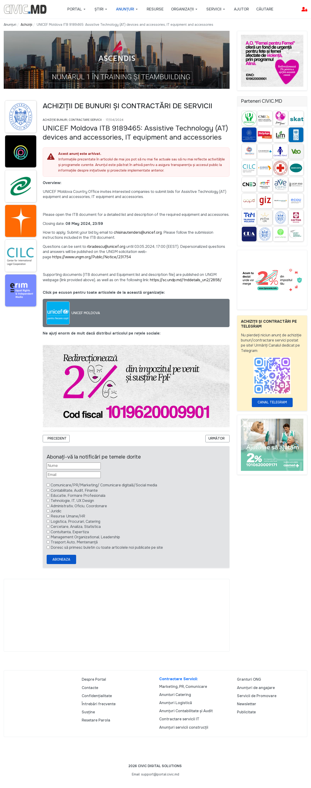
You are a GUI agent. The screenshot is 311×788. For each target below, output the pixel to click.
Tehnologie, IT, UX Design (72, 500)
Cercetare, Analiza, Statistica (76, 526)
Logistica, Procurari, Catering (75, 521)
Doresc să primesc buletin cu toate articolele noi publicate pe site (107, 547)
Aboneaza (61, 559)
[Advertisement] (117, 615)
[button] (77, 9)
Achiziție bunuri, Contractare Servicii (72, 120)
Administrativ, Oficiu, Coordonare (79, 506)
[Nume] (74, 466)
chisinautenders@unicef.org (138, 232)
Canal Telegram (272, 402)
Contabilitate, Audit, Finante (74, 490)
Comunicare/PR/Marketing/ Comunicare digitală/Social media (104, 485)
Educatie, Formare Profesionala (78, 495)
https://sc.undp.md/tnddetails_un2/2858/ (186, 280)
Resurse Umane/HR (68, 516)
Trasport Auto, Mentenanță (74, 542)
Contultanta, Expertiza (70, 532)
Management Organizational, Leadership (85, 537)
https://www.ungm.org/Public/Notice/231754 (91, 257)
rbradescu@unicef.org (106, 246)
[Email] (74, 475)
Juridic (56, 511)
